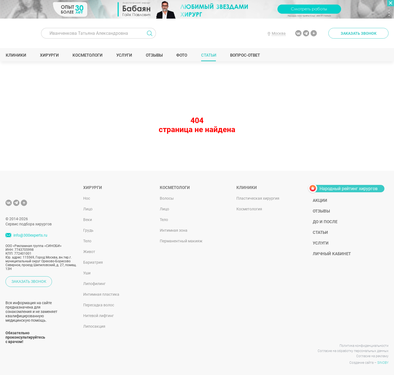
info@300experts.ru (30, 235)
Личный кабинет (332, 253)
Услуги (124, 55)
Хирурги (49, 55)
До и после (325, 221)
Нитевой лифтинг (98, 315)
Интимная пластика (101, 294)
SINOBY (383, 363)
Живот (89, 251)
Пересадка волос (98, 305)
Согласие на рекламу (372, 356)
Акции (320, 200)
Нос (86, 198)
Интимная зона (173, 230)
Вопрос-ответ (244, 55)
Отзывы (154, 55)
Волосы (167, 198)
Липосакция (94, 326)
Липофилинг (94, 283)
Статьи (208, 55)
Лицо (87, 209)
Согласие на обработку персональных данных (353, 351)
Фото (181, 55)
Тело (87, 241)
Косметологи (87, 55)
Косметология (249, 209)
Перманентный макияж (181, 241)
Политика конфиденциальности (364, 346)
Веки (87, 219)
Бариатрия (93, 262)
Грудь (88, 230)
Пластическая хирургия (257, 198)
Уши (87, 273)
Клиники (16, 55)
